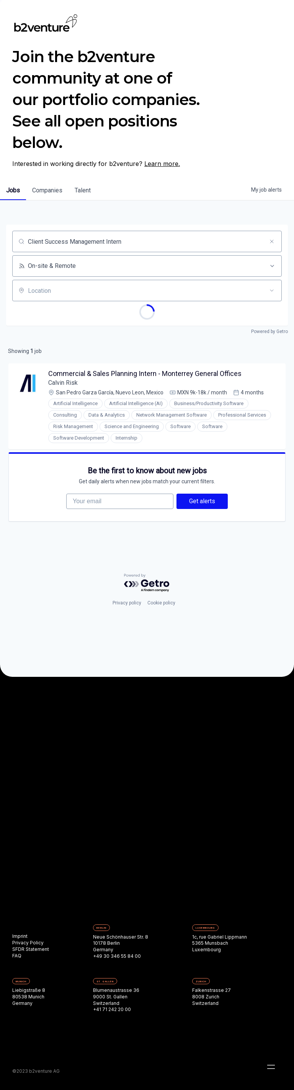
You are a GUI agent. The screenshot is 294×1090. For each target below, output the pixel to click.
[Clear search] (271, 241)
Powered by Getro (269, 331)
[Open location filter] (271, 290)
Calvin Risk (63, 382)
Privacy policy (127, 603)
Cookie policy (161, 603)
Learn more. (162, 163)
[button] (271, 1067)
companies (47, 190)
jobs (13, 190)
